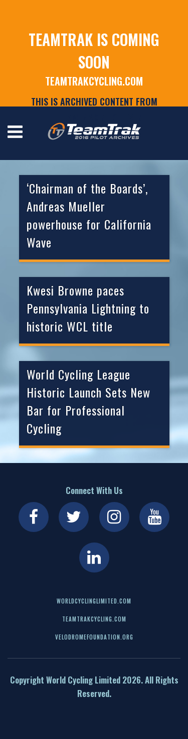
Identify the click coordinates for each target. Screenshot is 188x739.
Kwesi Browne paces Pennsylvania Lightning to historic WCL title (88, 308)
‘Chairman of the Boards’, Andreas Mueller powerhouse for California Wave (89, 215)
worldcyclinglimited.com (94, 601)
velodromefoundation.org (94, 637)
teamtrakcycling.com (94, 81)
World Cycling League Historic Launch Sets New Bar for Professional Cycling (88, 401)
